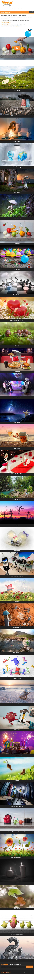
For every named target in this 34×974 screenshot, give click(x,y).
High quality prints (5, 24)
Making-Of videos (5, 22)
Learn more (4, 25)
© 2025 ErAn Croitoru (6, 972)
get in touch (19, 25)
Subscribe (29, 967)
